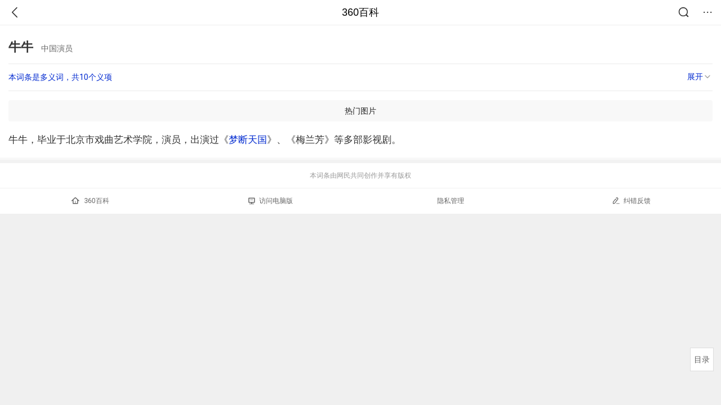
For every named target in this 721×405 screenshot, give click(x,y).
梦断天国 (248, 139)
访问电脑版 (270, 201)
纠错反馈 (631, 200)
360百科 (360, 12)
